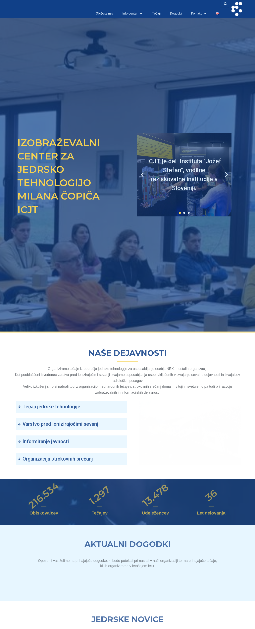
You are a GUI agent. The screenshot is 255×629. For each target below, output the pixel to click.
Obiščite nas (104, 13)
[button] (142, 175)
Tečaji (156, 13)
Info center (132, 13)
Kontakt (199, 13)
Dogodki (176, 13)
